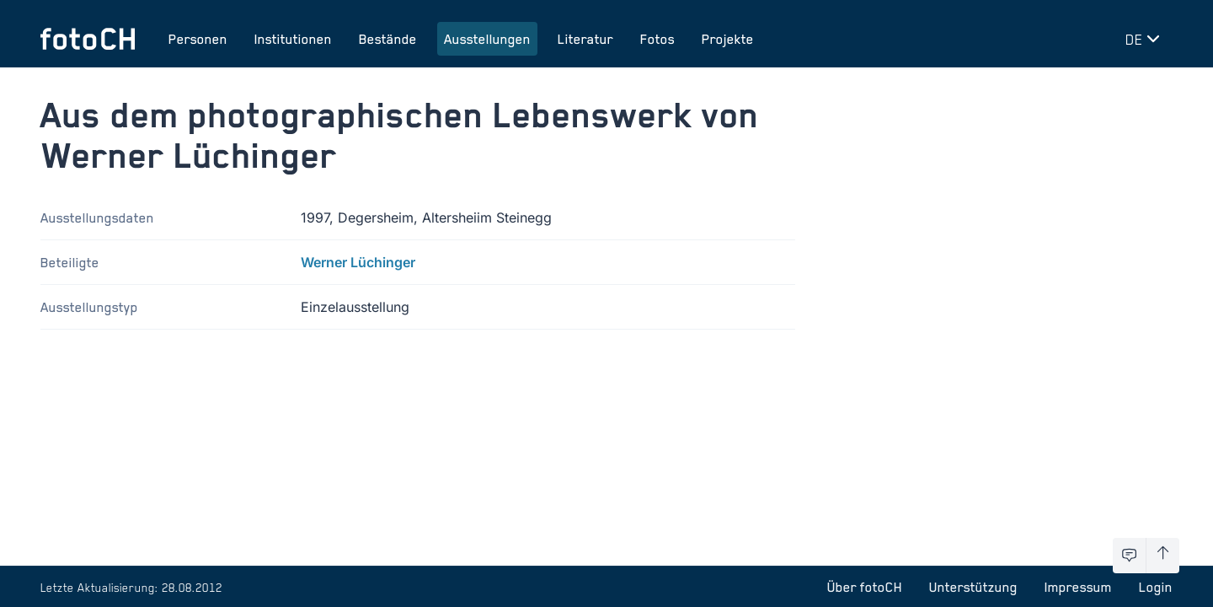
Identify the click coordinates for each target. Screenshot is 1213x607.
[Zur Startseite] (87, 38)
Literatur (585, 38)
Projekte (728, 38)
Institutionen (293, 38)
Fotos (657, 38)
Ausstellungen (487, 38)
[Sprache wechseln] (1146, 39)
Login (1156, 586)
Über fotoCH (864, 586)
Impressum (1078, 586)
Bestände (388, 38)
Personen (197, 38)
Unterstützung (973, 586)
